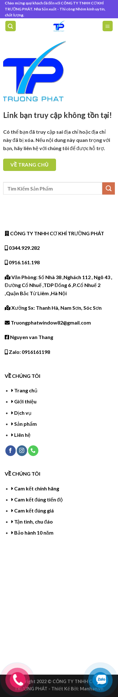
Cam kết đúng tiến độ (38, 499)
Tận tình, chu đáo (33, 521)
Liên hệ (22, 435)
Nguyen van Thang (29, 337)
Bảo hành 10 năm (33, 533)
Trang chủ (25, 390)
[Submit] (108, 188)
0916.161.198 (22, 262)
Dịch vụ (22, 413)
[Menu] (108, 26)
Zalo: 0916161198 (27, 352)
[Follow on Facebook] (10, 450)
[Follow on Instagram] (22, 450)
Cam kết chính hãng (36, 488)
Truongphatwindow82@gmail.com (48, 322)
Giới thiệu (25, 401)
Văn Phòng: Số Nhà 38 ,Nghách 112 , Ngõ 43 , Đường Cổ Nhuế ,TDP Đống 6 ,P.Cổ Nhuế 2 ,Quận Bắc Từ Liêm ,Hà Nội (58, 285)
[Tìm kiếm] (10, 26)
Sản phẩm (25, 424)
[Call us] (33, 450)
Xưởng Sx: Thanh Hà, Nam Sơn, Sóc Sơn (53, 308)
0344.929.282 (22, 248)
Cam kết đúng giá (34, 510)
